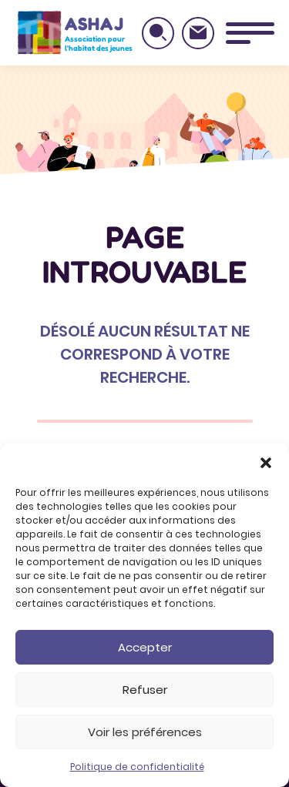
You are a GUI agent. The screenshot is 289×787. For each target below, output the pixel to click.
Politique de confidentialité (137, 766)
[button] (266, 463)
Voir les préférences (145, 732)
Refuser (145, 690)
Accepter (145, 647)
